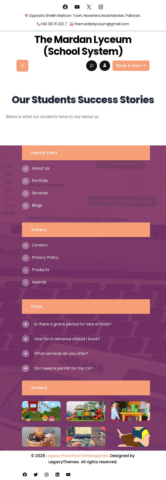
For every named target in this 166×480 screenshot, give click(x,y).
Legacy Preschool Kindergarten (77, 456)
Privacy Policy (45, 257)
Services (40, 193)
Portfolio (40, 180)
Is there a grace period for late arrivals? (72, 324)
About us (40, 168)
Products (40, 270)
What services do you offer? (61, 353)
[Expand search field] (91, 65)
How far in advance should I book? (67, 339)
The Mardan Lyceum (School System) (83, 45)
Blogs (37, 205)
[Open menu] (22, 66)
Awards (39, 282)
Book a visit (131, 65)
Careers (40, 245)
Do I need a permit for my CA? (63, 368)
